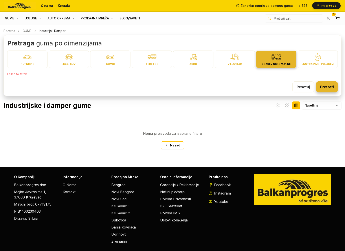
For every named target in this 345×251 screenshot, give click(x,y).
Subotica (118, 220)
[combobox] (321, 105)
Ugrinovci (119, 234)
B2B (303, 5)
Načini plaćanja (172, 192)
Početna (9, 31)
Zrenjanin (119, 241)
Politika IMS (170, 213)
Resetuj (303, 87)
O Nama (69, 185)
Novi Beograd (122, 192)
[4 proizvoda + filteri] (287, 105)
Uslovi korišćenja (174, 220)
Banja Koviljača (123, 227)
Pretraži (327, 87)
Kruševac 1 (120, 206)
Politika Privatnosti (175, 199)
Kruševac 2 (120, 213)
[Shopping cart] (337, 18)
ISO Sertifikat (171, 206)
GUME (27, 31)
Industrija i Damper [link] (52, 31)
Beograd (118, 185)
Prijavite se (326, 5)
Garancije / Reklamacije (179, 185)
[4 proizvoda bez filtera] (296, 105)
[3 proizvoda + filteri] (279, 105)
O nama (47, 5)
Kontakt (64, 5)
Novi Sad (119, 199)
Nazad (172, 145)
